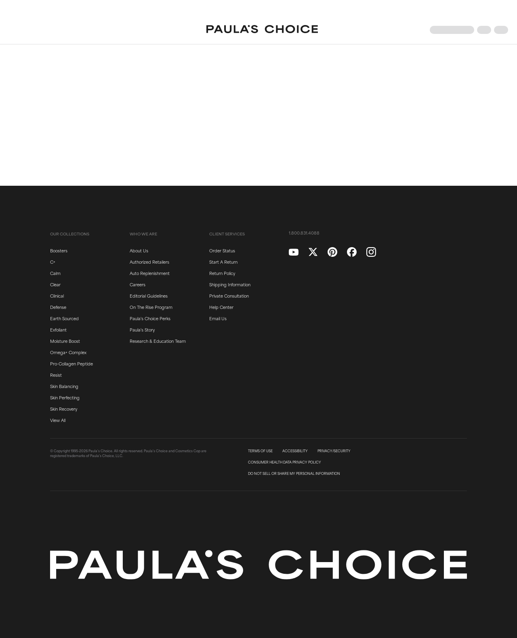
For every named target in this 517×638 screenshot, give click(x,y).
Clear (55, 284)
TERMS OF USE (260, 451)
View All (57, 420)
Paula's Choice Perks (150, 318)
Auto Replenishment (150, 273)
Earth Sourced (64, 318)
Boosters (58, 250)
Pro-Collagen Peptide (71, 363)
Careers (137, 284)
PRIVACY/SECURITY (334, 451)
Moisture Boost (65, 341)
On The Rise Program (151, 307)
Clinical (57, 295)
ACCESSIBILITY (295, 451)
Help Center (221, 307)
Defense (58, 307)
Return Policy (222, 273)
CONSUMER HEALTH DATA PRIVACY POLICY (284, 462)
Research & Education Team (158, 341)
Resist (56, 374)
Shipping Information (229, 284)
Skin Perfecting (65, 397)
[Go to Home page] (262, 30)
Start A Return (223, 261)
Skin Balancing (64, 386)
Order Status (222, 250)
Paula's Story (142, 329)
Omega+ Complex (68, 352)
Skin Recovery (63, 408)
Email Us (218, 318)
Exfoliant (58, 329)
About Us (139, 250)
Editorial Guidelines (149, 295)
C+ (52, 261)
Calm (55, 273)
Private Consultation (229, 295)
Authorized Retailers (149, 261)
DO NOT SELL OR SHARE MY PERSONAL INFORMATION (294, 473)
